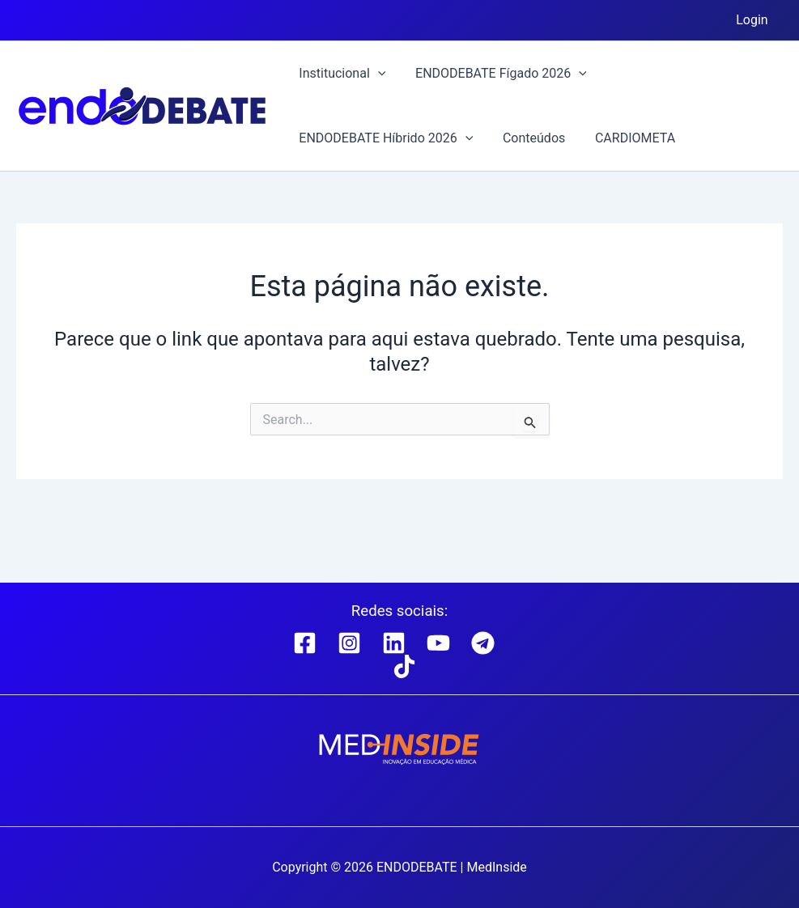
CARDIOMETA (625, 138)
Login (754, 20)
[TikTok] (404, 666)
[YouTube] (438, 643)
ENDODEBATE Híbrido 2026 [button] (384, 138)
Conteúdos (528, 138)
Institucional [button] (340, 73)
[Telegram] (483, 643)
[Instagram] (349, 643)
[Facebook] (305, 643)
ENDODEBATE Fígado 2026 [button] (495, 73)
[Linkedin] (394, 643)
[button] (376, 73)
